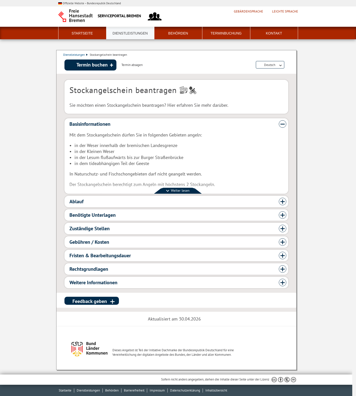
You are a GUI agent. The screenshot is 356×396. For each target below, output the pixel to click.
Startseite (82, 33)
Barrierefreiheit (134, 390)
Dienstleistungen (130, 33)
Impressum (157, 390)
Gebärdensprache (248, 12)
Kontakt (274, 33)
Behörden (178, 33)
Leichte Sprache (285, 12)
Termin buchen (92, 65)
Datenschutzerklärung (185, 390)
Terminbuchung (226, 33)
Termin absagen (132, 66)
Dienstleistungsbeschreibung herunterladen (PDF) (287, 65)
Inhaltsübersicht (216, 390)
